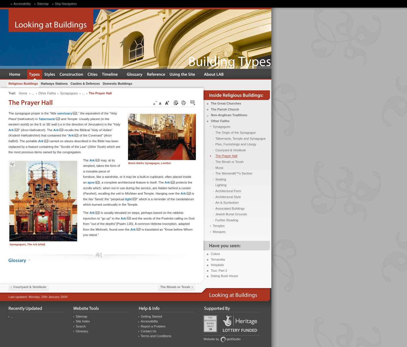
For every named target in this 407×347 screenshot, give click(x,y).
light (131, 199)
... (12, 316)
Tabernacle (49, 119)
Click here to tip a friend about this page (193, 103)
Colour (215, 254)
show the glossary (29, 260)
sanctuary (67, 113)
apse (94, 182)
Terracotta (218, 259)
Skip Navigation (66, 3)
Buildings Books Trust (210, 323)
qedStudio (233, 339)
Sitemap (43, 3)
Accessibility (22, 3)
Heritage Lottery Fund (240, 323)
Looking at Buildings (50, 20)
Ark (13, 130)
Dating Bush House (224, 276)
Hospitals (217, 265)
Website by (211, 339)
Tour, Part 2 (219, 270)
